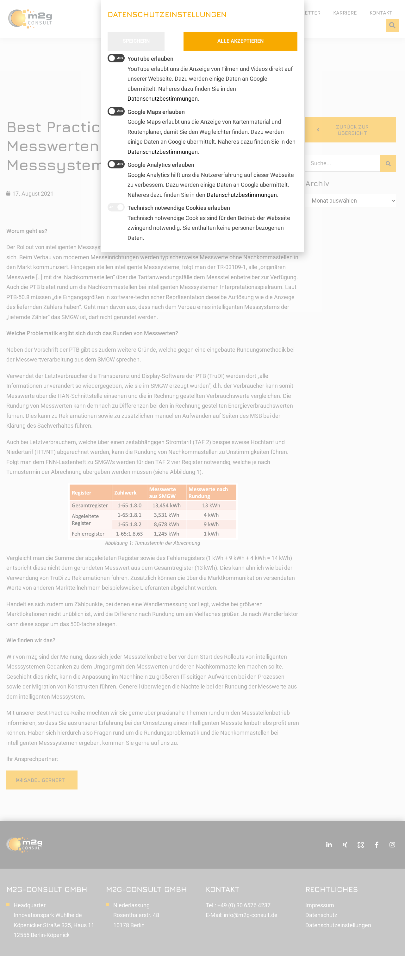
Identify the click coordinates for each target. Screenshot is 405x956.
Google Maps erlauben (146, 111)
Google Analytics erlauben (151, 164)
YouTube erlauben (140, 58)
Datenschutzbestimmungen (242, 195)
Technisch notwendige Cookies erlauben (169, 207)
